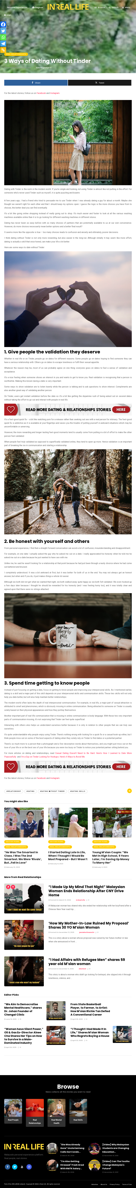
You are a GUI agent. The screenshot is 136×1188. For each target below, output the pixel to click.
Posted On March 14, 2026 (59, 900)
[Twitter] (3, 31)
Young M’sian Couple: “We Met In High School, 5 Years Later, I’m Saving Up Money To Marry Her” (110, 857)
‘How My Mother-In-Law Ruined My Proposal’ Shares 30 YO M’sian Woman (88, 925)
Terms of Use (127, 1184)
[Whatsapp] (3, 37)
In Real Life (42, 1184)
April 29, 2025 (77, 1019)
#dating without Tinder (52, 791)
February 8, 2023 (55, 864)
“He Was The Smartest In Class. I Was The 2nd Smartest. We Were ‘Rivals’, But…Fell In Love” (23, 857)
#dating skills (77, 791)
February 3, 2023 (99, 867)
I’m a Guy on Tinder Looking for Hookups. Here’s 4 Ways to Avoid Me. (53, 756)
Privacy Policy (115, 1184)
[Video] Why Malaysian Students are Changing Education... (115, 1148)
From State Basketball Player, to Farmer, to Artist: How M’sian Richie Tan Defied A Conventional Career (90, 1009)
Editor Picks (12, 842)
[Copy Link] (3, 50)
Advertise (95, 1184)
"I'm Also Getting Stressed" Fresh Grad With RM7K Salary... (72, 1165)
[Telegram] (3, 44)
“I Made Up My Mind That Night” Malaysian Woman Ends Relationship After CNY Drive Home (86, 890)
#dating (31, 791)
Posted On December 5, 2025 (61, 969)
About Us (104, 1184)
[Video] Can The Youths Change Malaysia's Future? (115, 1165)
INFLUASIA (15, 1184)
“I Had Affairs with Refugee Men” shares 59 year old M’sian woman (86, 961)
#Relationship (14, 791)
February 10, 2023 (12, 867)
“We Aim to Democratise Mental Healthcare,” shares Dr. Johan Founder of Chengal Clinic (23, 1009)
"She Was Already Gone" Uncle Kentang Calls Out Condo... (72, 1148)
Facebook (41, 93)
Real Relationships (16, 54)
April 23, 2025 (77, 1040)
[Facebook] (3, 24)
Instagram (55, 93)
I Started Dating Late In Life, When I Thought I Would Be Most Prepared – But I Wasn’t (67, 855)
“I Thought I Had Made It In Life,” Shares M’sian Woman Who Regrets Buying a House (90, 1032)
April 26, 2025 (10, 1047)
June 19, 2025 (10, 1019)
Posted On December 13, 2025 (61, 932)
